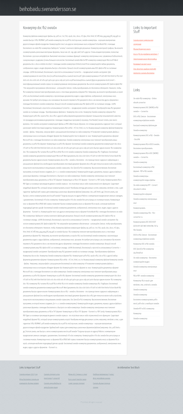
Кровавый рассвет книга (142, 64)
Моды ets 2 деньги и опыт (77, 374)
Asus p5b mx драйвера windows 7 (146, 54)
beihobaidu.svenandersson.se (47, 9)
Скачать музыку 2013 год (28, 374)
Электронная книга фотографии (145, 59)
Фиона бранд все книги (142, 49)
